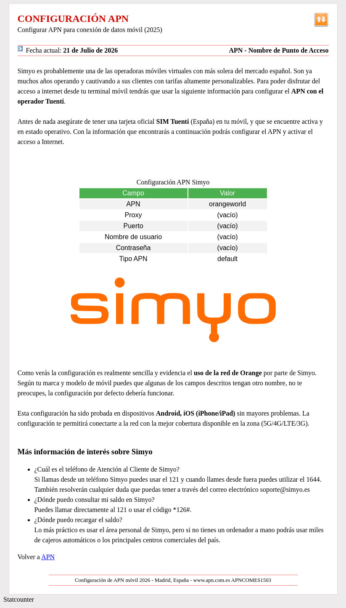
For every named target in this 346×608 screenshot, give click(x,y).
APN (48, 556)
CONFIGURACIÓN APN (73, 18)
